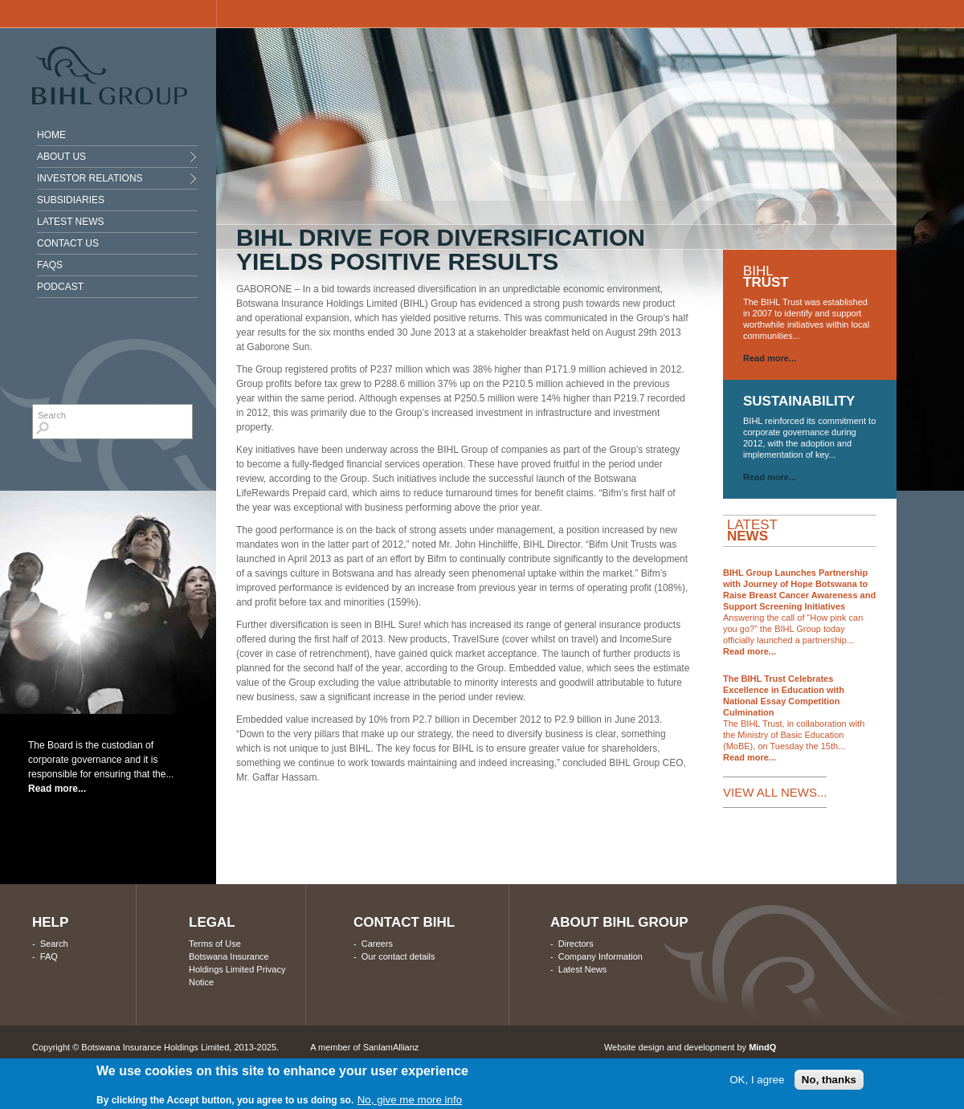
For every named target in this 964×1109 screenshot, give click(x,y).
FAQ (49, 956)
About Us (61, 156)
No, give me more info (409, 1101)
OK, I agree (756, 1080)
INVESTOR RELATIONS (90, 178)
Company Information (600, 956)
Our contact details (398, 956)
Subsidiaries (70, 200)
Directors (576, 943)
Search (54, 943)
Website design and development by (690, 1047)
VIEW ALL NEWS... (775, 792)
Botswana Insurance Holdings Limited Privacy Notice (237, 969)
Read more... (57, 788)
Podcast (60, 286)
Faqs (50, 265)
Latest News (70, 221)
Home (51, 135)
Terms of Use (215, 943)
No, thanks (829, 1080)
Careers (377, 943)
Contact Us (68, 243)
